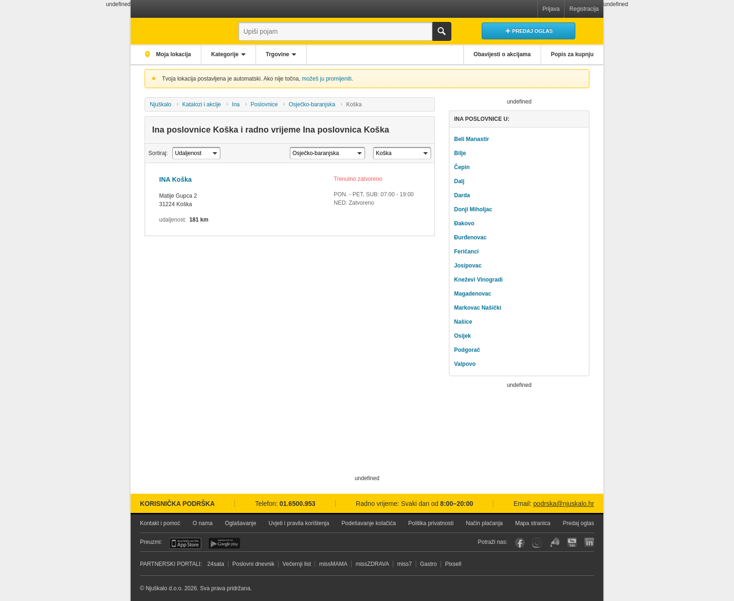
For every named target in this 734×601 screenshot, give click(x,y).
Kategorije (225, 54)
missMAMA (333, 564)
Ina (236, 104)
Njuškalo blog (554, 543)
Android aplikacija (224, 543)
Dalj (459, 181)
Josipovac (468, 265)
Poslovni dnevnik (253, 564)
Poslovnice (264, 104)
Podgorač (467, 350)
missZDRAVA (372, 564)
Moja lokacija (172, 54)
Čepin (462, 167)
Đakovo (464, 223)
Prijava (551, 9)
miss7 (404, 564)
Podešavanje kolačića (369, 523)
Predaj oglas (578, 523)
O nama (202, 523)
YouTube (572, 543)
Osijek (462, 336)
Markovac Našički (477, 307)
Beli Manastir (471, 139)
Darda (462, 195)
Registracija (584, 9)
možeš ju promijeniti (327, 78)
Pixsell (453, 564)
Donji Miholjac (473, 209)
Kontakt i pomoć (160, 523)
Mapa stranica (532, 523)
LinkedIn (589, 543)
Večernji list (297, 564)
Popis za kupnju (572, 54)
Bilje (460, 153)
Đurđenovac (470, 237)
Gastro (428, 564)
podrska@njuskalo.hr (563, 503)
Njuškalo (160, 104)
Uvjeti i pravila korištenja (299, 523)
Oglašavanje (241, 523)
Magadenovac (472, 293)
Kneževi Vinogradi (478, 279)
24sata (215, 564)
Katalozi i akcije (201, 104)
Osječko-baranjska (312, 104)
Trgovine (277, 54)
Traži (442, 31)
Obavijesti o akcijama (502, 54)
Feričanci (466, 251)
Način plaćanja (484, 523)
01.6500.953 (297, 503)
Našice (463, 322)
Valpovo (465, 364)
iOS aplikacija (185, 543)
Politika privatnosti (431, 523)
